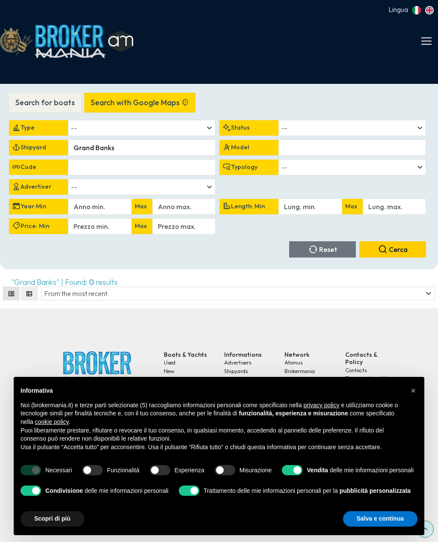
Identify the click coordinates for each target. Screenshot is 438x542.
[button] (413, 390)
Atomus (293, 362)
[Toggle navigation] (426, 41)
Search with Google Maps (140, 102)
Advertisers (237, 362)
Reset (322, 249)
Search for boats (45, 102)
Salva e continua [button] (380, 518)
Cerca (393, 249)
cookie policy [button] (51, 421)
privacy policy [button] (321, 405)
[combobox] (142, 128)
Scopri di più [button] (52, 518)
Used (169, 362)
